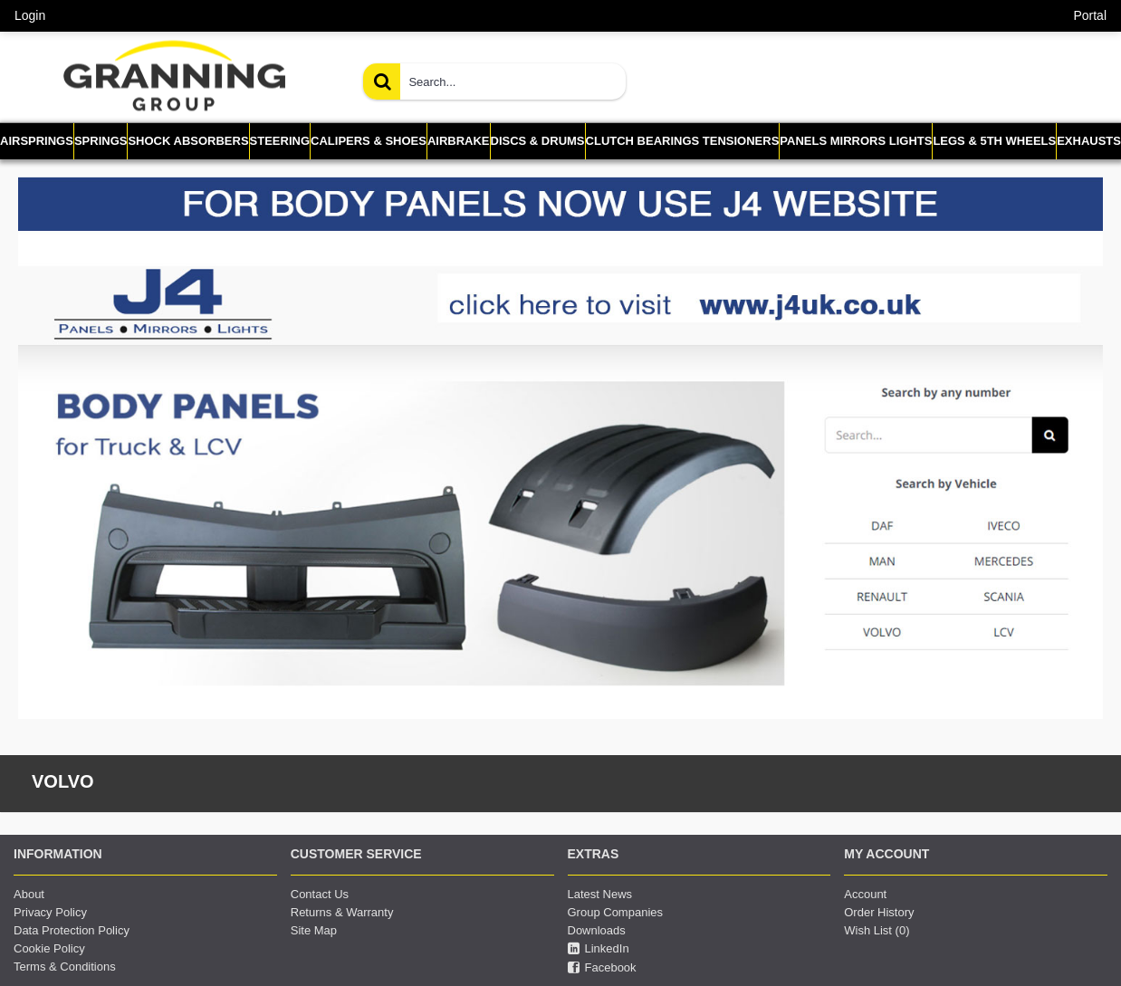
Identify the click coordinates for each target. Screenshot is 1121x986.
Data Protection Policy (71, 930)
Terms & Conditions (65, 966)
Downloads (597, 930)
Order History (879, 912)
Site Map (314, 930)
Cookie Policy (49, 948)
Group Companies (616, 912)
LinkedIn (598, 949)
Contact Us (320, 894)
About (29, 894)
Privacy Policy (50, 912)
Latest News (600, 894)
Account (865, 894)
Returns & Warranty (342, 912)
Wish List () (876, 930)
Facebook (602, 968)
